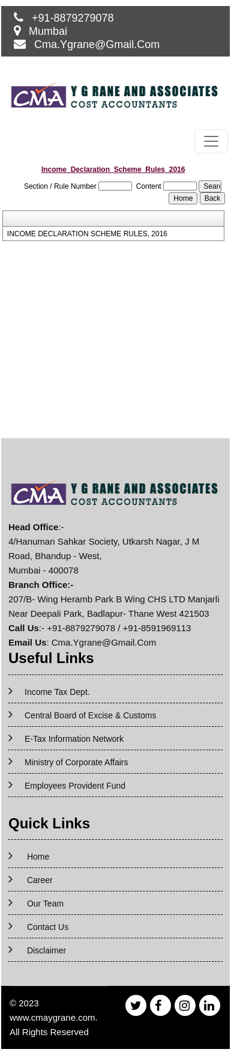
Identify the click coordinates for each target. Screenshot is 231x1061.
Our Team (45, 903)
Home (38, 856)
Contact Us (47, 927)
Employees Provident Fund (75, 785)
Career (40, 880)
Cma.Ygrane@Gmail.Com (97, 44)
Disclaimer (46, 950)
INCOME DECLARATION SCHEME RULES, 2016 (87, 234)
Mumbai (48, 31)
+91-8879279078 (73, 18)
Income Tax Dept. (57, 692)
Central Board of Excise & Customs (90, 715)
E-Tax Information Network (74, 739)
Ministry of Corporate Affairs (76, 762)
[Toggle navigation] (211, 141)
